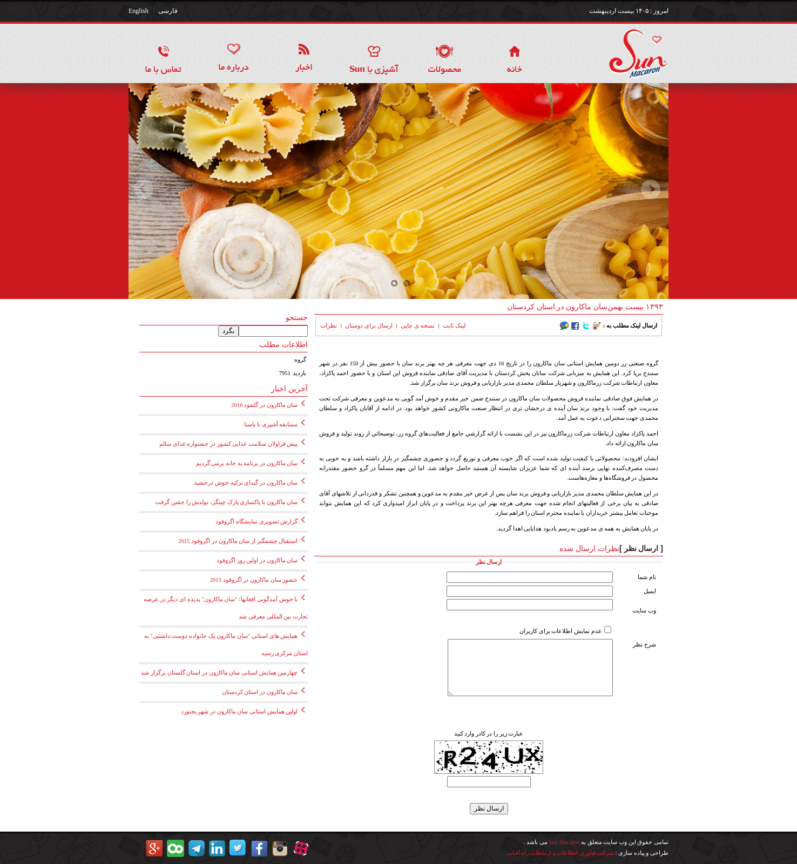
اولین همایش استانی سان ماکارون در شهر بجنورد (239, 712)
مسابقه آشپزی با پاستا (271, 424)
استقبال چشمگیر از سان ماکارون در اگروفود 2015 (238, 541)
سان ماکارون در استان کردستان (260, 692)
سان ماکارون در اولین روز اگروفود (257, 560)
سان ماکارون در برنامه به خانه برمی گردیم (247, 463)
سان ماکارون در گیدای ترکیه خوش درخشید (246, 483)
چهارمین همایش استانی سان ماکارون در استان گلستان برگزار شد (219, 673)
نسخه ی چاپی (417, 326)
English (138, 11)
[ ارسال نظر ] (641, 548)
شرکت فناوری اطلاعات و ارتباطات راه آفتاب (560, 853)
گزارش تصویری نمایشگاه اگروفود (256, 522)
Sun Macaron (564, 842)
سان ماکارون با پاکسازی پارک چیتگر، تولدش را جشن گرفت (226, 502)
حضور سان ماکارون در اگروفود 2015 (254, 580)
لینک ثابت (454, 326)
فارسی (168, 11)
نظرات (328, 326)
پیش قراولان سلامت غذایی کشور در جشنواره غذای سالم (228, 444)
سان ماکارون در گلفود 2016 (264, 405)
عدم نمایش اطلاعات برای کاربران (560, 631)
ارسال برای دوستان (368, 326)
